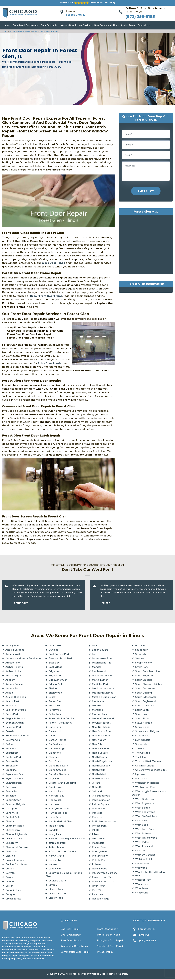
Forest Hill (54, 705)
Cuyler (9, 885)
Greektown (55, 787)
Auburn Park (12, 688)
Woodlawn (141, 888)
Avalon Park (12, 701)
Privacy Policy (105, 952)
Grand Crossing (57, 770)
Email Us (144, 935)
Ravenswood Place (103, 881)
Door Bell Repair (69, 929)
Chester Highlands (16, 834)
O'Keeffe (97, 787)
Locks (95, 645)
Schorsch (140, 654)
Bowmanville (12, 740)
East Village (55, 667)
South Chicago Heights (148, 684)
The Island (141, 757)
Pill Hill (96, 830)
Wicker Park (142, 863)
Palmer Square (100, 804)
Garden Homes (57, 740)
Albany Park (12, 645)
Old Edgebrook (101, 795)
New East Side (100, 748)
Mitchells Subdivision (104, 697)
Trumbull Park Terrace (148, 761)
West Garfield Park (146, 816)
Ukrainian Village (144, 765)
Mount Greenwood (103, 718)
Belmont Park (13, 727)
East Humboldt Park (61, 658)
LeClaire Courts (58, 880)
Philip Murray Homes (104, 821)
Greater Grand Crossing (62, 782)
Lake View (55, 868)
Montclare (98, 701)
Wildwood (141, 867)
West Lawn (141, 820)
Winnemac (141, 884)
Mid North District (102, 692)
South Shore (142, 718)
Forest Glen (55, 701)
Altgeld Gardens (14, 649)
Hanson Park (56, 795)
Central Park (12, 817)
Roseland (140, 645)
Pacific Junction (101, 800)
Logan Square (100, 649)
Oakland (97, 791)
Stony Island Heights (147, 731)
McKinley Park (100, 684)
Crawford (10, 881)
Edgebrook (55, 671)
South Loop (142, 710)
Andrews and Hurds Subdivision (23, 658)
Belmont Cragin (14, 722)
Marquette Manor (102, 675)
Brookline (11, 770)
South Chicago (143, 680)
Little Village (56, 897)
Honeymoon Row (59, 808)
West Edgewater (145, 803)
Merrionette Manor (103, 688)
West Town (141, 850)
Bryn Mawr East (14, 774)
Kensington (55, 860)
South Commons (145, 688)
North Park (98, 770)
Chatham (10, 821)
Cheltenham (12, 830)
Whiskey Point (143, 859)
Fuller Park (55, 714)
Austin (9, 692)
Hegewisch (55, 800)
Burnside (10, 795)
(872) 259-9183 (140, 16)
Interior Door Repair (108, 934)
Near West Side (101, 735)
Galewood (55, 731)
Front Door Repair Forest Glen (45, 31)
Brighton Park (13, 757)
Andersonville (13, 654)
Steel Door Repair (70, 940)
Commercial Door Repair (74, 952)
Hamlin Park (56, 791)
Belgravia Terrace (15, 718)
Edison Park (56, 684)
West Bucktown (144, 799)
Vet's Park (141, 778)
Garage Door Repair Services (76, 25)
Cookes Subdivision (16, 864)
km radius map (146, 245)
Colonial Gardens (15, 860)
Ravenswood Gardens (105, 873)
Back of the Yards (15, 710)
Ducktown (55, 645)
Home (7, 25)
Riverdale (97, 894)
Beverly (9, 731)
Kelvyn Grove (56, 855)
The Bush (140, 748)
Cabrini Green (13, 800)
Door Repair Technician (25, 25)
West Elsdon (142, 807)
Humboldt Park (58, 813)
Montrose (97, 705)
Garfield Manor (57, 744)
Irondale (53, 830)
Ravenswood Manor (103, 877)
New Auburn (99, 740)
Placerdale (98, 843)
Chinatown (11, 843)
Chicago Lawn (13, 838)
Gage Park (55, 727)
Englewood (55, 692)
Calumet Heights (15, 804)
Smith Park (141, 667)
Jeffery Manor (57, 847)
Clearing (10, 855)
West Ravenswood (146, 837)
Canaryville (11, 813)
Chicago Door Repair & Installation (109, 974)
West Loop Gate (144, 829)
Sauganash (141, 649)
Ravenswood (99, 868)
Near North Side (101, 727)
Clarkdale (10, 851)
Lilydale (53, 885)
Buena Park (12, 791)
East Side (54, 662)
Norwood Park (100, 778)
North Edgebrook (102, 761)
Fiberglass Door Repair (110, 940)
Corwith (10, 873)
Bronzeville (11, 761)
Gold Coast (55, 761)
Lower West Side (102, 658)
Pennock (97, 817)
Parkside (97, 813)
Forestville (55, 710)
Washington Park (145, 787)
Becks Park (12, 714)
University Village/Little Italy (151, 770)
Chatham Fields (14, 825)
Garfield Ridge (57, 748)
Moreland (97, 710)
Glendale (54, 757)
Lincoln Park (56, 889)
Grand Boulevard (58, 765)
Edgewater (55, 675)
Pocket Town (99, 847)
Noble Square (100, 752)
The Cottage (142, 752)
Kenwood (54, 864)
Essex (52, 697)
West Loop (141, 825)
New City (97, 744)
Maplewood (99, 671)
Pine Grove (98, 838)
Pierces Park (99, 825)
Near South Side (101, 731)
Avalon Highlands (15, 697)
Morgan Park (99, 714)
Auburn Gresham (15, 684)
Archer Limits (13, 671)
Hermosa (54, 804)
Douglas (10, 894)
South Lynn (141, 714)
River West (98, 890)
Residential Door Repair (74, 946)
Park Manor (99, 808)
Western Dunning (145, 855)
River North (98, 885)
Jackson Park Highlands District (67, 838)
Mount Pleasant (101, 722)
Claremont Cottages (17, 847)
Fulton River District (60, 722)
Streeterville (142, 735)
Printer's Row (100, 855)
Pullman (97, 864)
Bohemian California (17, 735)
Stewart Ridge (143, 722)
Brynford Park (13, 782)
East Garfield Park (59, 654)
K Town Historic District (62, 851)
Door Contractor (49, 25)
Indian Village (56, 825)
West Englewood (145, 812)
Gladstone (55, 752)
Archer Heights (14, 667)
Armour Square (14, 675)
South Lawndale (144, 705)
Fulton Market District (61, 718)
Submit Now (146, 191)
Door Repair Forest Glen (20, 31)
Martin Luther (100, 680)
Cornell (9, 868)
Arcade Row (12, 662)
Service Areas (127, 25)
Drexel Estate (13, 898)
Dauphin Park (13, 890)
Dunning (53, 649)
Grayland (54, 778)
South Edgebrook (145, 697)
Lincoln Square (57, 893)
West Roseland (144, 846)
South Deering (143, 692)
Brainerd (10, 744)
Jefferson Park (57, 843)
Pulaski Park (99, 860)
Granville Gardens (59, 774)
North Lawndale (101, 765)
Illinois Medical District (62, 821)
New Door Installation (106, 25)
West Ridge (142, 842)
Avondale (10, 705)
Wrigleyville (141, 892)
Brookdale (11, 765)
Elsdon (53, 688)
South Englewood (145, 701)
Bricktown (11, 748)
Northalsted (99, 774)
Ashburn (10, 680)
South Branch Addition (148, 671)
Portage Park (100, 851)
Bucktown (11, 787)
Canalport (11, 808)
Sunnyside (141, 744)
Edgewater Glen (58, 680)
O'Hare (96, 782)
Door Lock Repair (70, 934)
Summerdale (142, 740)
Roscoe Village (100, 898)
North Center (99, 757)
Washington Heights (147, 782)
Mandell (96, 667)
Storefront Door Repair (110, 946)
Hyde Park (55, 817)
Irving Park (55, 834)
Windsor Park (143, 879)
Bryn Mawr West (15, 778)
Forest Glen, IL (75, 14)
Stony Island (142, 727)
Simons (139, 658)
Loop (95, 654)
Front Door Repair (107, 929)
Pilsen (95, 834)
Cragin (9, 877)
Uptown (140, 774)
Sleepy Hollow (143, 662)
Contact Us (144, 25)
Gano (52, 735)
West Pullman (143, 833)
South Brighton (144, 675)
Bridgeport (11, 752)
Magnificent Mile (101, 662)
